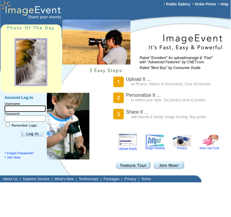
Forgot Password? (20, 153)
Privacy (182, 147)
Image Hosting (155, 147)
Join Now (14, 157)
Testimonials (88, 179)
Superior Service (36, 179)
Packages (112, 179)
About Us (10, 179)
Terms (146, 179)
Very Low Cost (209, 147)
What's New (64, 179)
